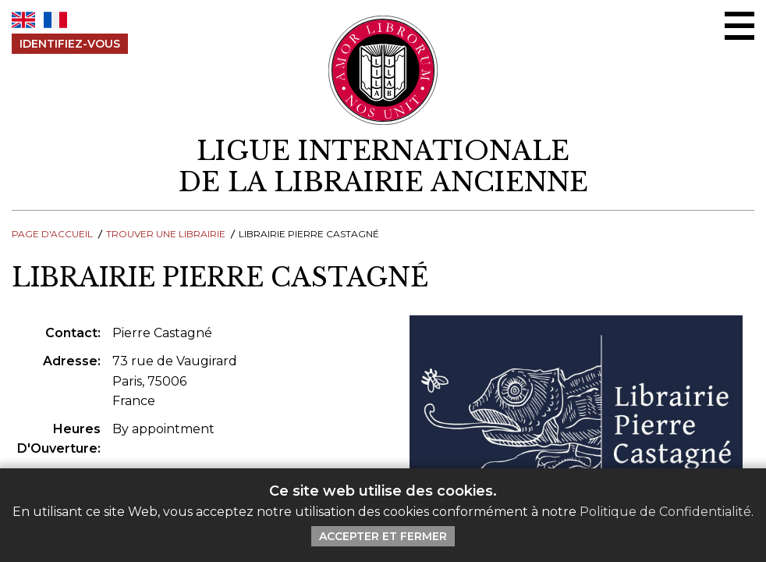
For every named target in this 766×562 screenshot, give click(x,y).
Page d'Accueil (52, 234)
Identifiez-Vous (70, 44)
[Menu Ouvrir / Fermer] (739, 26)
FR (55, 20)
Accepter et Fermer (383, 536)
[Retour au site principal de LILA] (383, 70)
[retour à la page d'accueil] (383, 167)
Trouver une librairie (165, 234)
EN (23, 20)
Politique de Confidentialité (665, 511)
